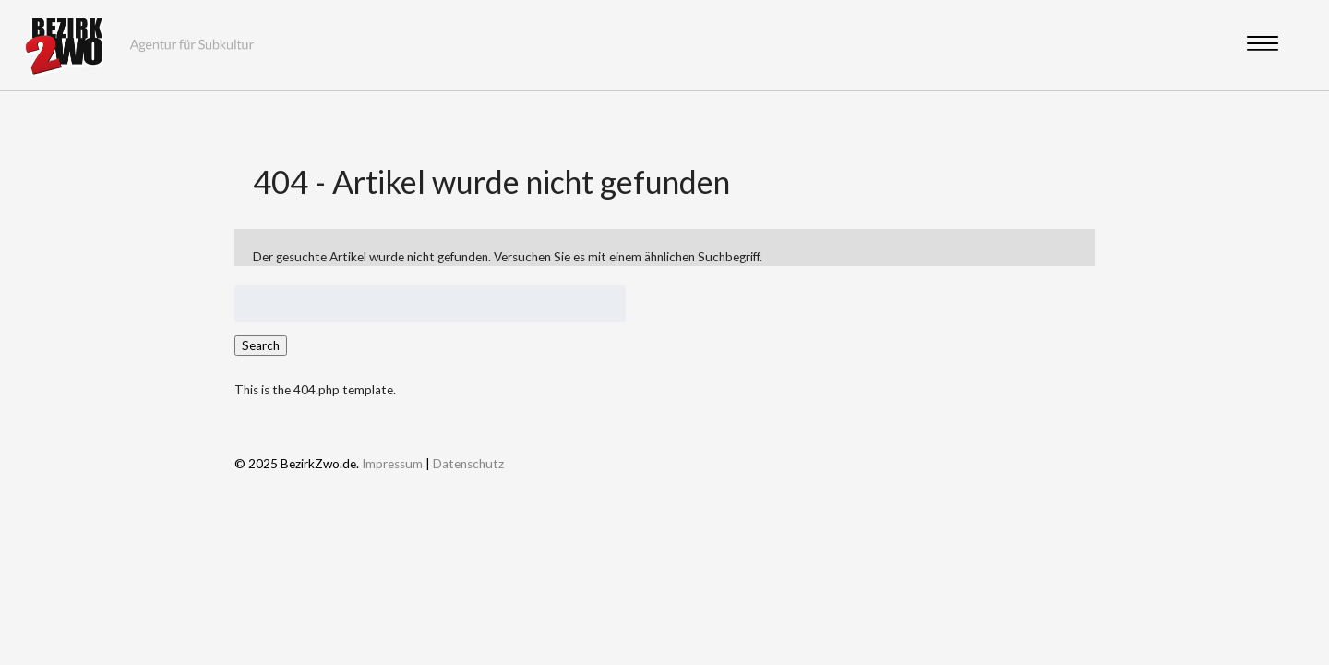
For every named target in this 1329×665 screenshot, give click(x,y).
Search (261, 345)
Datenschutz (468, 463)
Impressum (392, 463)
